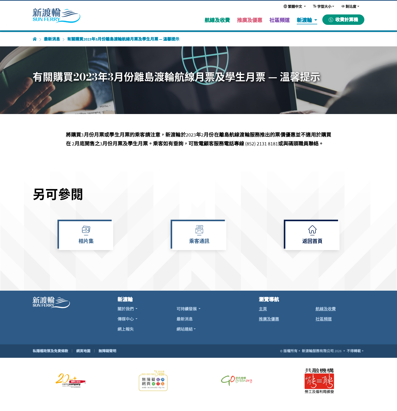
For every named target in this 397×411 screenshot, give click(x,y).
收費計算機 (343, 20)
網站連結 (184, 329)
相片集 (86, 241)
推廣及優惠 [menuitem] (249, 20)
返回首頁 (312, 241)
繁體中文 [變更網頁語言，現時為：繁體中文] (293, 6)
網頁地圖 (83, 351)
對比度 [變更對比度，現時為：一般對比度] (348, 6)
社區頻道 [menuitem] (279, 20)
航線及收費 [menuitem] (217, 20)
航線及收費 (325, 308)
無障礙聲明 (107, 351)
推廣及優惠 (269, 319)
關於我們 (125, 308)
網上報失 (125, 329)
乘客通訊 (199, 241)
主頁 (263, 308)
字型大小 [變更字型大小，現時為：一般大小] (322, 6)
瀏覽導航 (269, 299)
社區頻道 (323, 319)
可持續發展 (186, 308)
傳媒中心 (125, 319)
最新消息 (52, 39)
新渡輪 (305, 20)
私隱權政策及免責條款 (50, 351)
